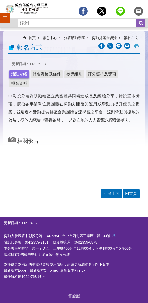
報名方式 (131, 38)
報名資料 (19, 83)
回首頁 (131, 193)
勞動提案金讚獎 (104, 38)
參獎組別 (74, 74)
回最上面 (111, 193)
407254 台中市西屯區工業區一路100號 (81, 236)
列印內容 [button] (137, 46)
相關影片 (28, 141)
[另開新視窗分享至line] (120, 11)
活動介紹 (19, 74)
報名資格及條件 (47, 74)
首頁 (32, 38)
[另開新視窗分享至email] (138, 11)
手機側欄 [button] (3, 14)
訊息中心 (50, 38)
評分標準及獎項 (102, 74)
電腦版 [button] (74, 296)
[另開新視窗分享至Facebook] (83, 11)
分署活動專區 (74, 38)
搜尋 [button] (140, 23)
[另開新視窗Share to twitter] (101, 11)
